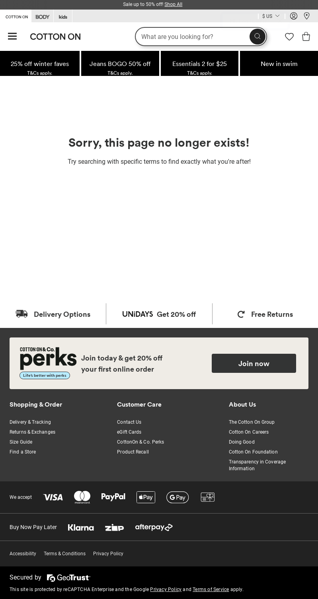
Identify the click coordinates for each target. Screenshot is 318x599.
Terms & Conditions (65, 553)
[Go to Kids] (63, 16)
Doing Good (242, 442)
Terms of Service (211, 589)
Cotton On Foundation (253, 452)
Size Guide (21, 442)
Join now (253, 363)
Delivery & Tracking (30, 422)
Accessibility (23, 553)
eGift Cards (129, 432)
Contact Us (129, 422)
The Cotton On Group (252, 422)
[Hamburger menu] (12, 36)
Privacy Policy (108, 553)
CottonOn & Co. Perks (140, 442)
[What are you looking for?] (201, 36)
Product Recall (132, 452)
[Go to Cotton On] (15, 15)
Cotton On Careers (249, 432)
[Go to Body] (42, 16)
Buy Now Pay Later (33, 527)
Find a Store (23, 452)
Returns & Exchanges (32, 432)
